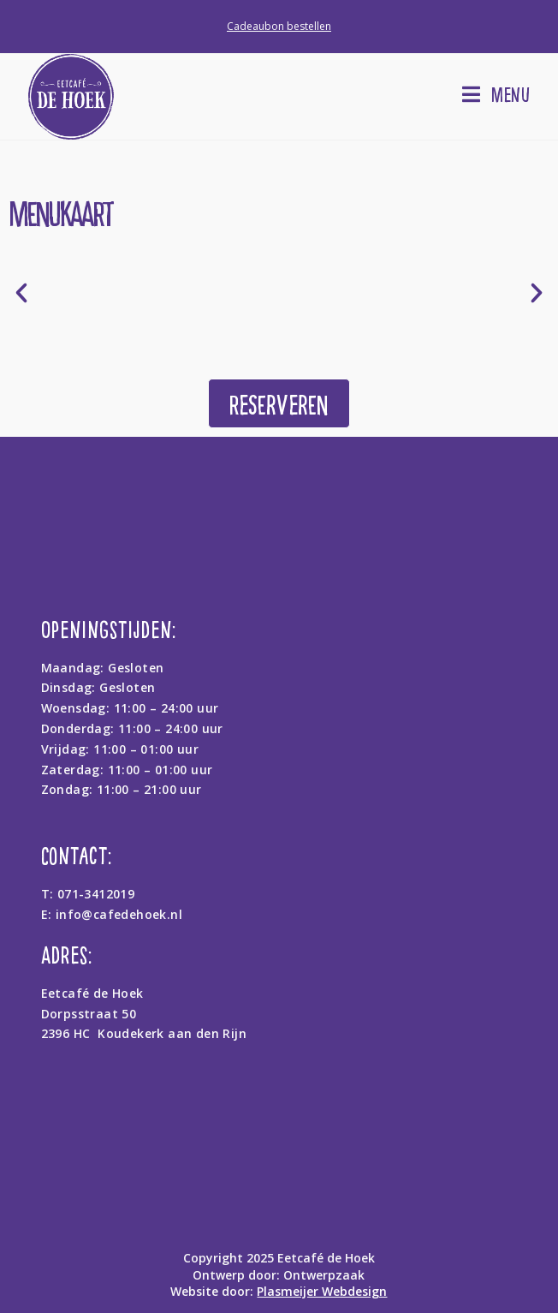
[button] (21, 293)
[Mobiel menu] (496, 93)
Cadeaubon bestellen (279, 26)
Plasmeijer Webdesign (322, 1291)
